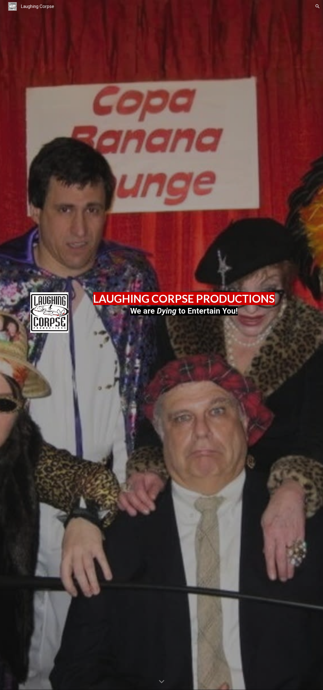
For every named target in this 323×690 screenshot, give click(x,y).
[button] (317, 6)
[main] (184, 304)
